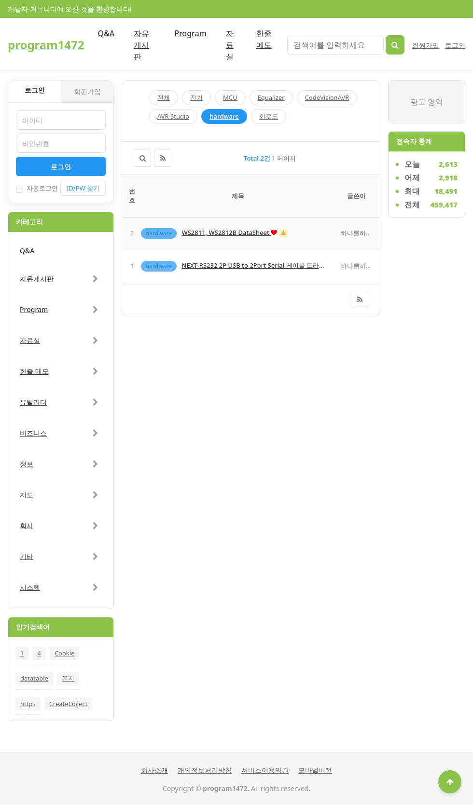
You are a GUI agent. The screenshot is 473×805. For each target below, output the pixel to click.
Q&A (106, 33)
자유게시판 (141, 45)
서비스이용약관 (265, 770)
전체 (163, 97)
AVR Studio (173, 116)
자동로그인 (37, 188)
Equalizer (271, 97)
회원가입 (425, 45)
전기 (196, 97)
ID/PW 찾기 (83, 188)
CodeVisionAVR (327, 97)
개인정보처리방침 (205, 770)
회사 (26, 525)
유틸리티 (33, 402)
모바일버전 (315, 770)
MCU (230, 97)
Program (190, 33)
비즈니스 (33, 432)
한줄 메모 (264, 39)
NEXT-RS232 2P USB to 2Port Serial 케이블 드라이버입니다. (267, 265)
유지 (68, 678)
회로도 (268, 116)
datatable (34, 678)
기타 (26, 556)
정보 (26, 463)
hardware (224, 116)
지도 (26, 494)
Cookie (65, 653)
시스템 (30, 587)
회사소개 (154, 770)
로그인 (455, 45)
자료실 (230, 45)
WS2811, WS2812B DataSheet (226, 232)
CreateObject (68, 703)
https (28, 703)
